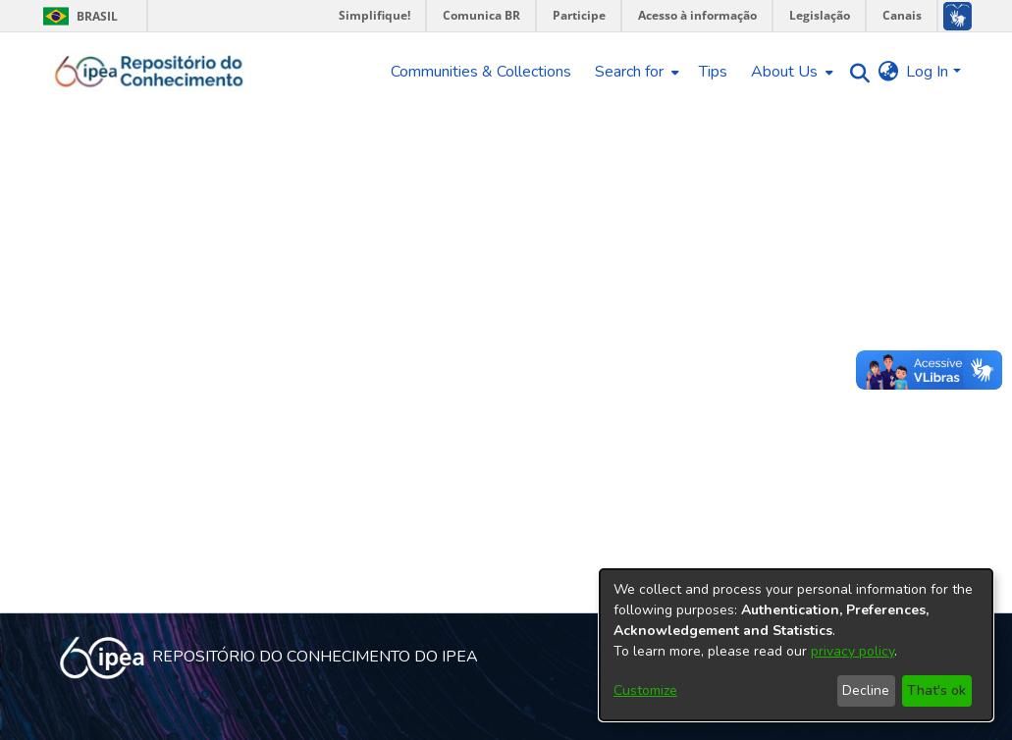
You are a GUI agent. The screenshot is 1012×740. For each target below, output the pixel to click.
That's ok (936, 690)
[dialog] (796, 644)
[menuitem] (635, 71)
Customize (645, 690)
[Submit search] (854, 72)
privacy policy (852, 651)
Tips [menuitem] (713, 71)
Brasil (77, 16)
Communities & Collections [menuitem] (481, 71)
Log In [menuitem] (927, 71)
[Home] (149, 71)
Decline (865, 690)
